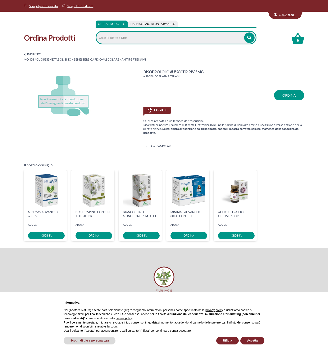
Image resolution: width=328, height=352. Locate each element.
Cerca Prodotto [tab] (112, 24)
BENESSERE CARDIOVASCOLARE (96, 59)
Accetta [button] (252, 340)
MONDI (29, 59)
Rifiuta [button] (227, 340)
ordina (289, 95)
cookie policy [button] (124, 318)
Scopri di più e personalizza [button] (89, 340)
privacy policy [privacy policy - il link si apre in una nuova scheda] (214, 310)
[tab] (153, 24)
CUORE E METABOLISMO (53, 59)
